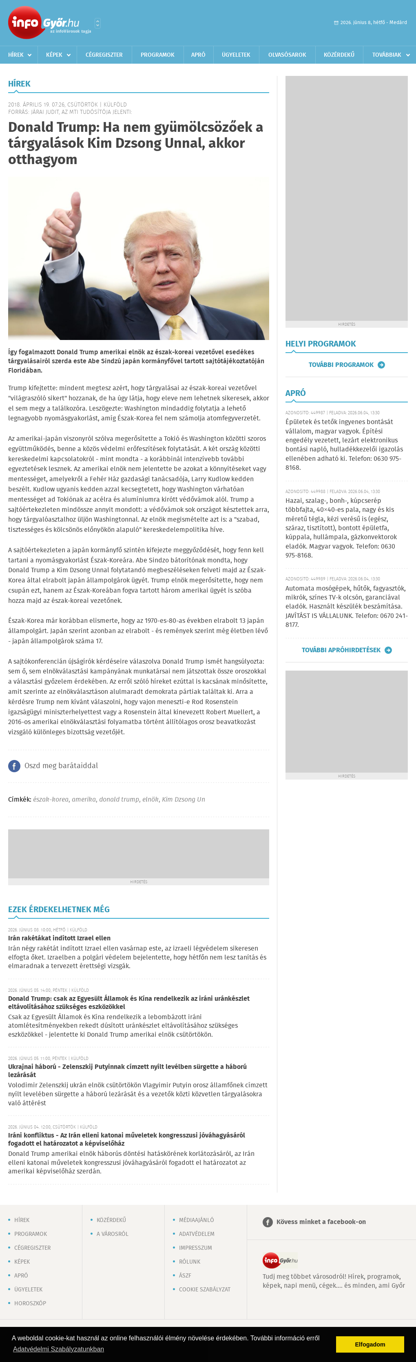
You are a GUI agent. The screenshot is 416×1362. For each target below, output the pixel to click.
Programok (158, 55)
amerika (84, 800)
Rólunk (189, 1262)
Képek (54, 55)
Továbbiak (386, 55)
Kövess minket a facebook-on (321, 1222)
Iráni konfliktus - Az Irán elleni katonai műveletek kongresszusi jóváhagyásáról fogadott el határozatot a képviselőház (126, 1140)
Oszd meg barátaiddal (61, 766)
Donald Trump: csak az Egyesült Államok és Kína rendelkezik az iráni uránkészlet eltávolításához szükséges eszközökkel (129, 1003)
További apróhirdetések (341, 650)
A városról (112, 1234)
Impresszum (195, 1248)
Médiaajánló (196, 1220)
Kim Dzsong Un (183, 800)
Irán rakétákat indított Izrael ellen (59, 938)
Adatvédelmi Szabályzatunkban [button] (58, 1349)
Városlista (98, 23)
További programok (341, 365)
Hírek (16, 55)
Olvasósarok (287, 55)
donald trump (119, 800)
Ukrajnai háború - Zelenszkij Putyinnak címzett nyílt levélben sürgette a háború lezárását (127, 1071)
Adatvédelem (197, 1234)
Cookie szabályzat (204, 1289)
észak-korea (51, 800)
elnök (150, 800)
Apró (198, 55)
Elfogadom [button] (370, 1344)
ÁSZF (185, 1275)
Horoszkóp (30, 1303)
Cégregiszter (104, 55)
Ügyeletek (236, 55)
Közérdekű (339, 55)
